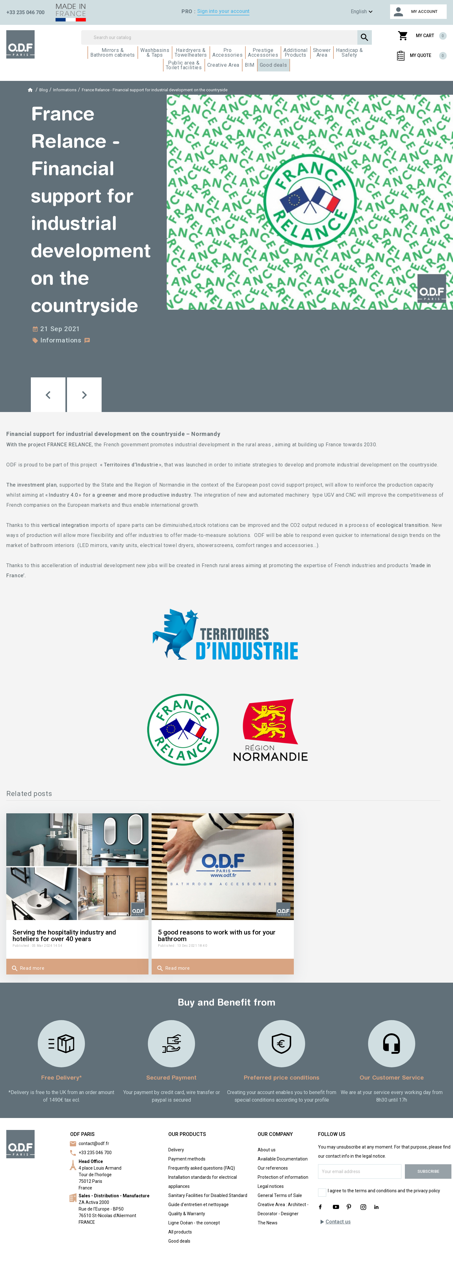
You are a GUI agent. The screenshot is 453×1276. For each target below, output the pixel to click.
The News (267, 1222)
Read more (27, 968)
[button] (48, 394)
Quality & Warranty (186, 1213)
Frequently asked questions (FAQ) (201, 1168)
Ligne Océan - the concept (194, 1222)
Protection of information (283, 1177)
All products (180, 1231)
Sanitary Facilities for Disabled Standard (207, 1195)
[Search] (226, 37)
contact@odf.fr (94, 1143)
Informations (60, 340)
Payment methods (186, 1158)
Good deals (179, 1241)
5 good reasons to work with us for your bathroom (217, 936)
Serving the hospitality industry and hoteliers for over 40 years (64, 936)
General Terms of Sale (280, 1195)
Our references (273, 1168)
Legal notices (271, 1186)
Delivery (176, 1149)
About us (267, 1149)
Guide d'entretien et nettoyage (198, 1204)
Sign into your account (223, 11)
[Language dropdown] (352, 12)
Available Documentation (283, 1158)
